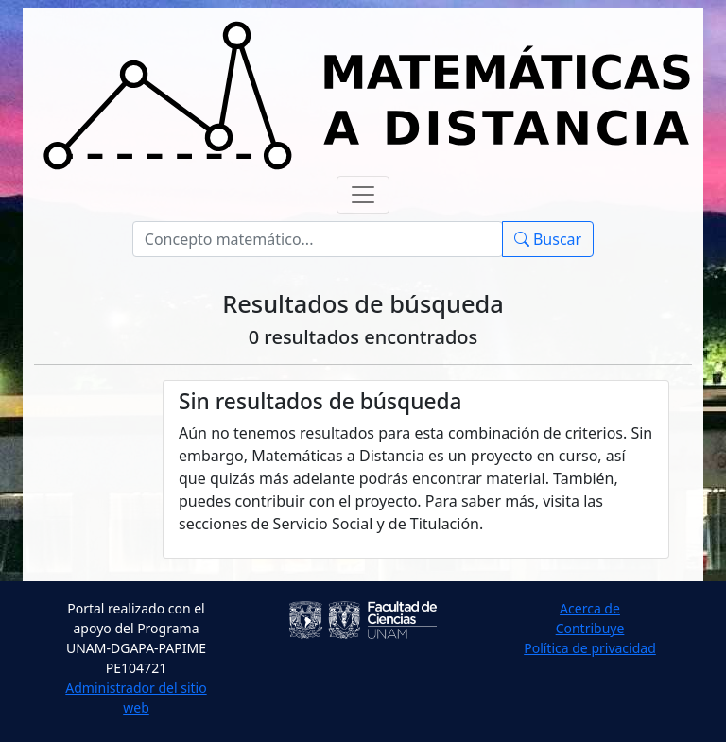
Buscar (547, 239)
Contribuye (590, 628)
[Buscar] (317, 239)
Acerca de (590, 608)
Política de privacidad (590, 648)
